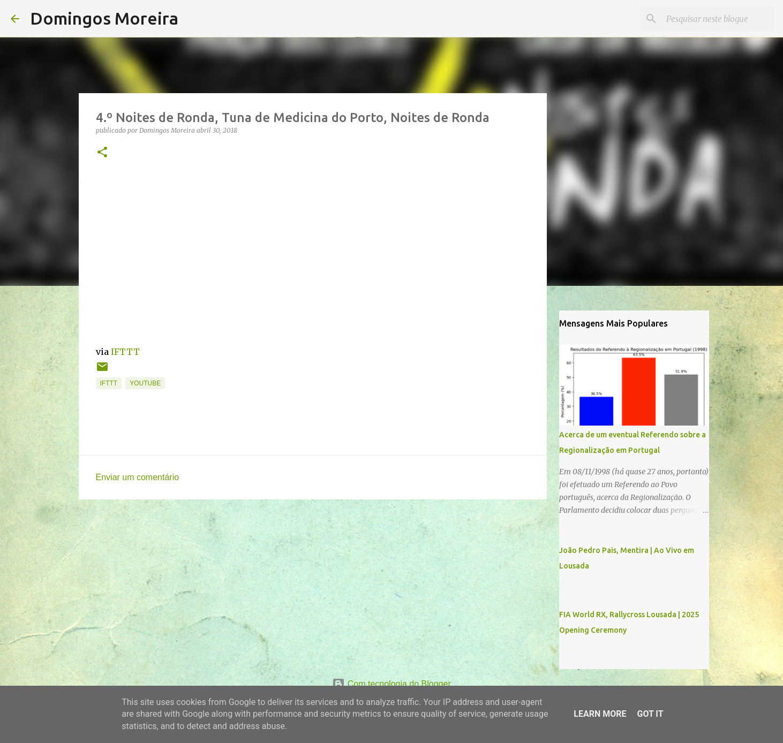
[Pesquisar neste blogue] (718, 19)
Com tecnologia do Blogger (391, 683)
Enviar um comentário (137, 477)
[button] (102, 153)
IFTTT (125, 351)
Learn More (600, 714)
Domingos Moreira (104, 18)
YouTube (145, 383)
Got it (650, 714)
